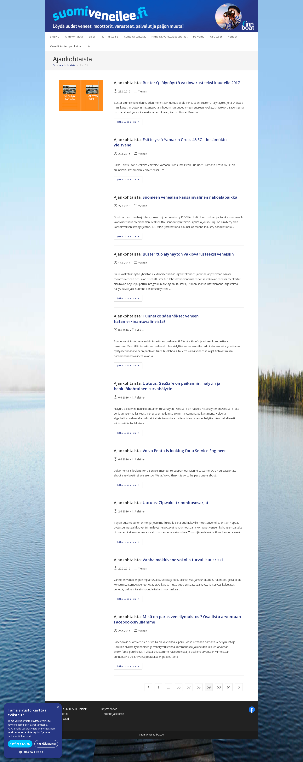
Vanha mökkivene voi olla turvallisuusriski (183, 559)
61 (229, 687)
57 (189, 687)
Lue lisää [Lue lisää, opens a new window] (26, 736)
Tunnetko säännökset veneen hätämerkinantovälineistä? (156, 318)
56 (178, 687)
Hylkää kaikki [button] (46, 743)
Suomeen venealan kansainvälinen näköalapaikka (190, 197)
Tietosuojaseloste (112, 714)
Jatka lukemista (129, 122)
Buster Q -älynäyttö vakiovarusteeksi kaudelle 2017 (191, 82)
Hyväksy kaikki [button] (20, 743)
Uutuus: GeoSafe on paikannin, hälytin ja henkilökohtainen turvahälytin (167, 386)
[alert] (33, 730)
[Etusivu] (54, 65)
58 (199, 687)
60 (219, 687)
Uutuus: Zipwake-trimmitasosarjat (176, 502)
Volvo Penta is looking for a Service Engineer (184, 450)
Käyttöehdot (109, 709)
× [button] (57, 707)
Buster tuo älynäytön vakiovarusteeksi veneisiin (188, 254)
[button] (33, 752)
